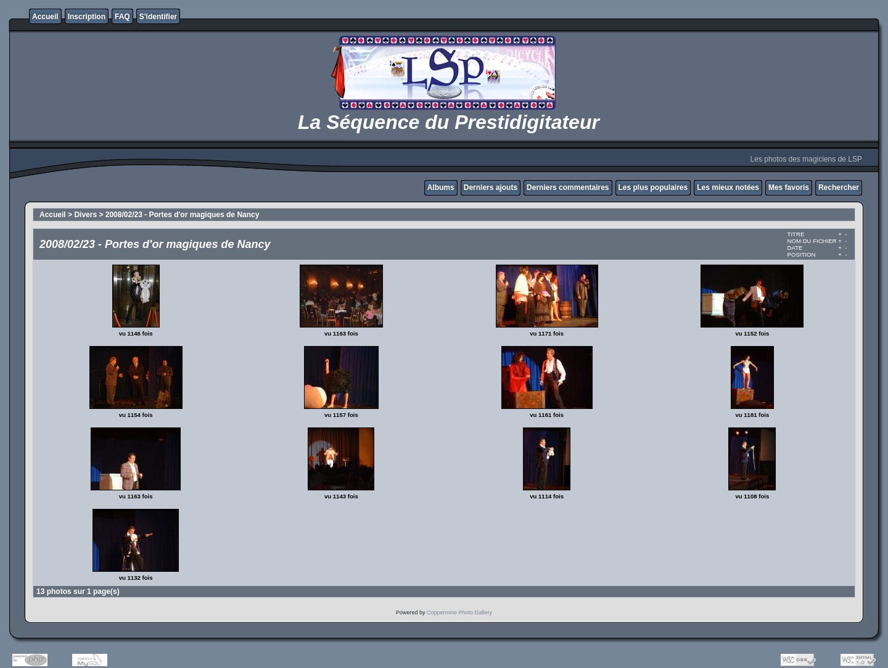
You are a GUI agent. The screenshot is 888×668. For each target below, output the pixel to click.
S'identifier (158, 16)
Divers (85, 214)
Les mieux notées (728, 187)
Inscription (86, 16)
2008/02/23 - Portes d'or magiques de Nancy (182, 214)
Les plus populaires (653, 187)
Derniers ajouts (490, 187)
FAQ (122, 16)
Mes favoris (788, 187)
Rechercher (838, 187)
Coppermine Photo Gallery (459, 612)
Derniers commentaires (568, 187)
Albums (440, 187)
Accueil (45, 16)
